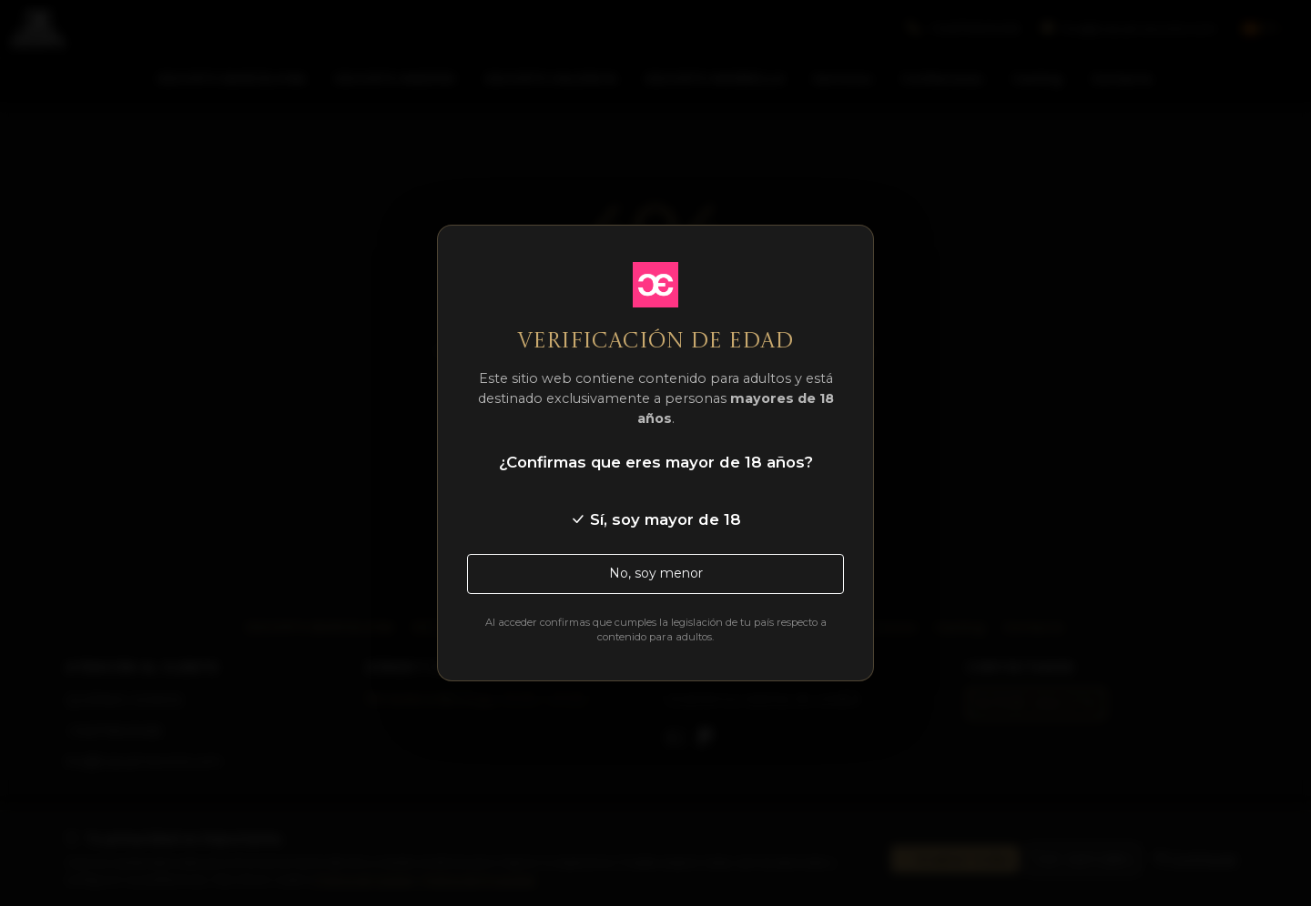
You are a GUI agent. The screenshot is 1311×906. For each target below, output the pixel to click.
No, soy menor (656, 573)
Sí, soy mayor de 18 (655, 519)
